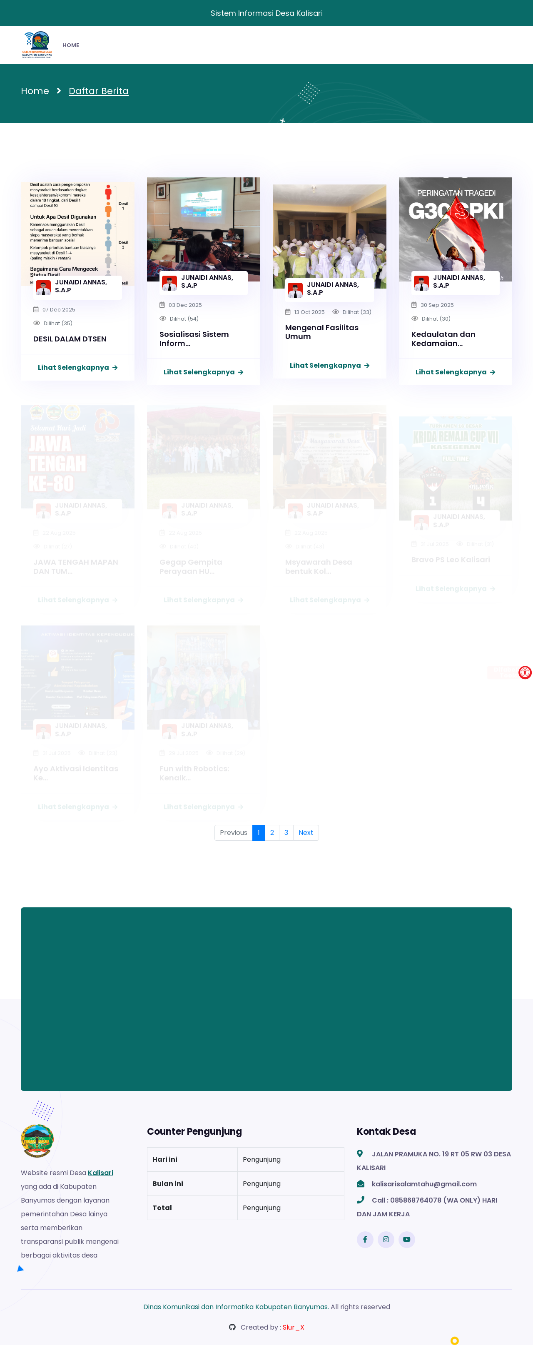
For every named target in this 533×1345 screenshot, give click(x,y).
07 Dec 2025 (58, 309)
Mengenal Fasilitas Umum (322, 332)
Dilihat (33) (357, 312)
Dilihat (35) (58, 323)
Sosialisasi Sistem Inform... (194, 339)
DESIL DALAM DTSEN (70, 339)
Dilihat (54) (184, 318)
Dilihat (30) (436, 318)
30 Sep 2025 (437, 305)
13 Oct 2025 (309, 312)
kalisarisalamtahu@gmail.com (424, 1184)
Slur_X (293, 1327)
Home (35, 91)
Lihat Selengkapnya (77, 367)
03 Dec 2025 (185, 305)
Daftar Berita (99, 91)
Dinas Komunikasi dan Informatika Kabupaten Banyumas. (236, 1307)
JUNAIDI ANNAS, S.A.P (81, 286)
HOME (70, 45)
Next (306, 832)
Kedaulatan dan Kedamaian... (443, 339)
